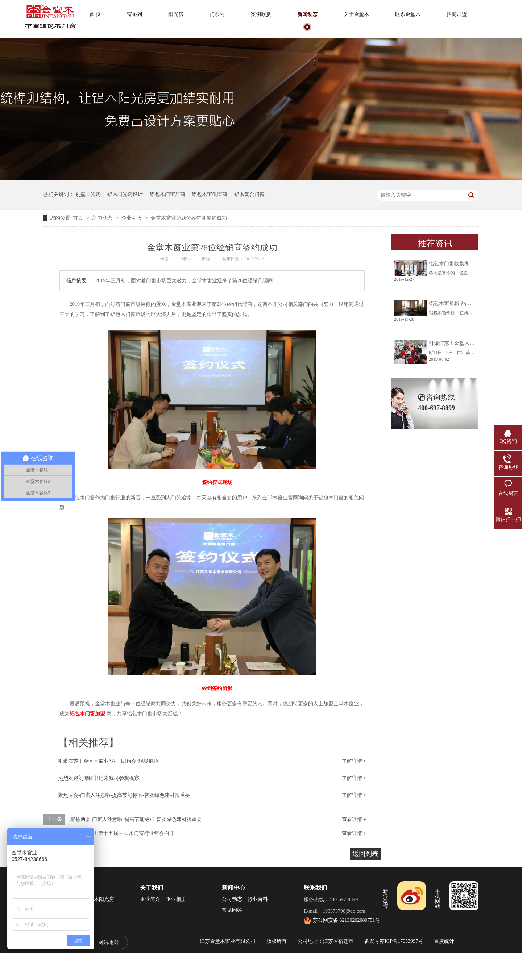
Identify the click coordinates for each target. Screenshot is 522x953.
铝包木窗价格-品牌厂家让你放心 (465, 303)
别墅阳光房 (88, 194)
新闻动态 (307, 14)
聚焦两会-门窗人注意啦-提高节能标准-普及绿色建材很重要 (124, 795)
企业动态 (132, 218)
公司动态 (232, 899)
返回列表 (365, 853)
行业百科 (258, 899)
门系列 (217, 14)
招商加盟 (457, 14)
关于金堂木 (356, 14)
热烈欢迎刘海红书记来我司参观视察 (98, 778)
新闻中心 (233, 888)
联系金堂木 (407, 14)
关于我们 (151, 888)
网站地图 (108, 942)
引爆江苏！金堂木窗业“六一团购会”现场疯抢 (108, 761)
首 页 (95, 14)
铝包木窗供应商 (209, 194)
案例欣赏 (261, 14)
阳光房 (175, 14)
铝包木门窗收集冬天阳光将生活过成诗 (472, 263)
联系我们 (315, 888)
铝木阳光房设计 (125, 194)
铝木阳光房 (101, 899)
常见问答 (232, 910)
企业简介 (150, 899)
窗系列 (134, 14)
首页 (78, 218)
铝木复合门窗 (249, 194)
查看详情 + (354, 819)
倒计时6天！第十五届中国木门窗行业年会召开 (122, 833)
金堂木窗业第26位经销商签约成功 (189, 218)
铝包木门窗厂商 (167, 194)
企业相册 (176, 899)
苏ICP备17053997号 (401, 941)
